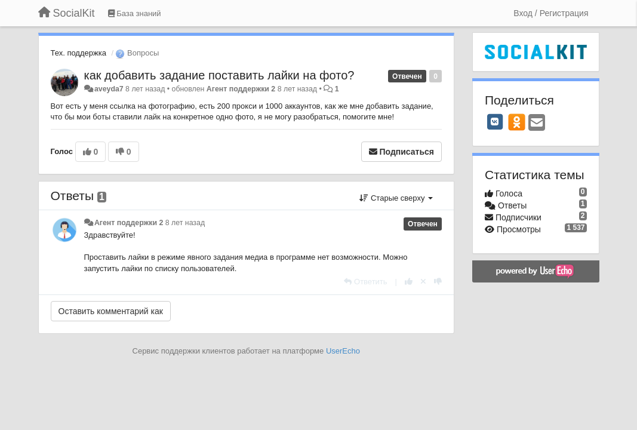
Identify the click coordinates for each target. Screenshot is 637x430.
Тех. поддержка (78, 52)
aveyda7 (109, 89)
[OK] (516, 122)
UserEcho (343, 350)
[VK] (495, 122)
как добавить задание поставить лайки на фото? (219, 75)
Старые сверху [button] (396, 198)
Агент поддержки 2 (241, 89)
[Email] (536, 123)
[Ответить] (365, 281)
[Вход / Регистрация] (551, 13)
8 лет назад (185, 223)
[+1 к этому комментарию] (409, 281)
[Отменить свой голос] (423, 281)
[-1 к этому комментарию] (438, 281)
